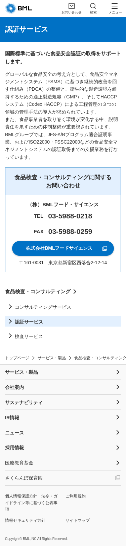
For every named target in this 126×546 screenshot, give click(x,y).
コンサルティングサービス (43, 307)
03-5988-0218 (70, 216)
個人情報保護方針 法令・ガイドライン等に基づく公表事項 (31, 502)
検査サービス (29, 336)
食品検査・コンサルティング (38, 291)
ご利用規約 (76, 496)
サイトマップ (78, 520)
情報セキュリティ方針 (25, 520)
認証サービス (29, 322)
